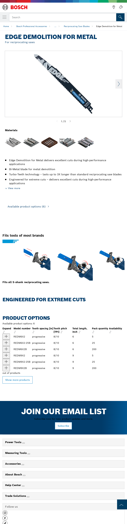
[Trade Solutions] (28, 496)
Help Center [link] (13, 485)
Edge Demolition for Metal (109, 26)
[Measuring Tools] (28, 453)
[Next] (70, 121)
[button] (5, 514)
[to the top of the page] (122, 504)
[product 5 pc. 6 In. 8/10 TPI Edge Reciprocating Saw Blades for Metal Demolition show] (6, 336)
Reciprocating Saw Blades (77, 26)
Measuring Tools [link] (16, 453)
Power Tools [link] (13, 442)
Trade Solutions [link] (16, 496)
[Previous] (57, 121)
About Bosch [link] (14, 474)
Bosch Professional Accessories (31, 26)
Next (118, 84)
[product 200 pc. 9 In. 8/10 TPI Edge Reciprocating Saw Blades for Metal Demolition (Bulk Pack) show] (6, 368)
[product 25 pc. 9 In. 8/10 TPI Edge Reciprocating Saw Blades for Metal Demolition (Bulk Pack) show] (6, 362)
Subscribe (63, 425)
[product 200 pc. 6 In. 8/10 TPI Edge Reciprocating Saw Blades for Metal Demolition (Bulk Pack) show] (6, 349)
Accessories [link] (13, 463)
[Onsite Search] (120, 17)
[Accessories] (22, 464)
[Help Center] (23, 486)
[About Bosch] (24, 475)
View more (14, 188)
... (55, 26)
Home (6, 26)
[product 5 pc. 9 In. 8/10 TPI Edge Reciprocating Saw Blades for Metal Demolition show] (6, 355)
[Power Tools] (23, 443)
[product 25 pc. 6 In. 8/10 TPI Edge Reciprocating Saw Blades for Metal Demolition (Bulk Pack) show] (6, 343)
